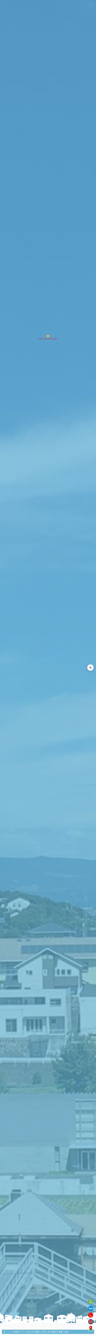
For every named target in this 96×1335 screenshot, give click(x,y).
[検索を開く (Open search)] (90, 667)
